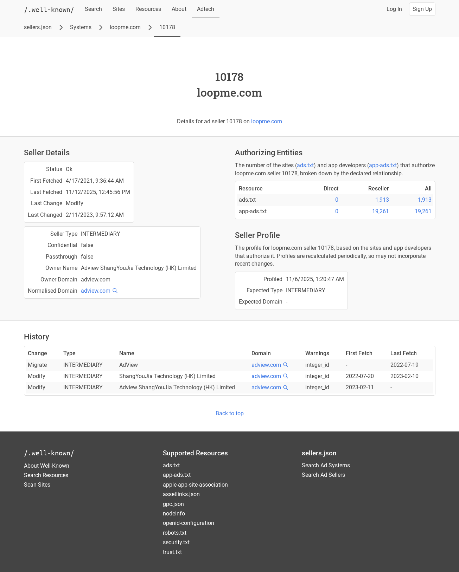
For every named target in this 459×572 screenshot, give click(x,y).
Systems (80, 27)
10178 (167, 27)
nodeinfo (174, 513)
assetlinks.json (181, 494)
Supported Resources (195, 453)
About (179, 9)
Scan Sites (37, 484)
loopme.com (125, 27)
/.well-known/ (49, 453)
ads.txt (305, 165)
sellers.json (38, 27)
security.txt (176, 542)
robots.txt (174, 532)
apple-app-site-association (195, 484)
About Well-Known (46, 465)
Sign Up (422, 9)
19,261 (380, 211)
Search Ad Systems (326, 465)
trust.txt (172, 552)
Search (93, 9)
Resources (148, 9)
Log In (394, 9)
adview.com (95, 290)
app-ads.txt (383, 165)
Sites (119, 9)
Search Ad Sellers (323, 475)
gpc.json (173, 504)
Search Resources (46, 475)
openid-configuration (188, 523)
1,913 (382, 199)
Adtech (205, 9)
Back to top (230, 413)
